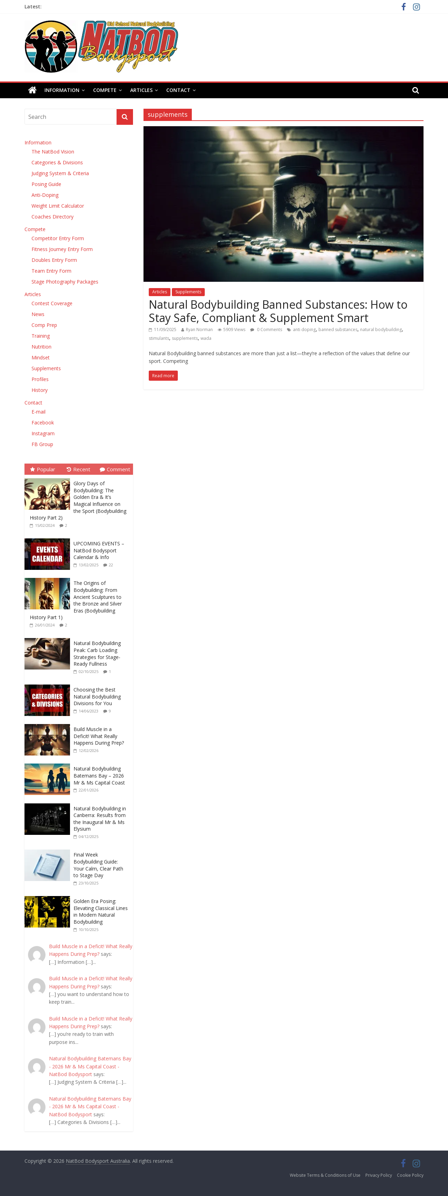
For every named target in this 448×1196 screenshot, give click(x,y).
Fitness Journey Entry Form (62, 249)
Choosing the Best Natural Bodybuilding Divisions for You (97, 696)
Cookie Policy (410, 1175)
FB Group (42, 444)
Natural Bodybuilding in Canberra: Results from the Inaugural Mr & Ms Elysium (100, 818)
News (37, 314)
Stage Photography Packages (64, 281)
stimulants (159, 338)
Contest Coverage (51, 303)
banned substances (337, 329)
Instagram (43, 433)
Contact (178, 90)
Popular (42, 469)
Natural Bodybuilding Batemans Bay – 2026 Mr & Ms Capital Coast (99, 775)
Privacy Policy (378, 1175)
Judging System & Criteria (60, 173)
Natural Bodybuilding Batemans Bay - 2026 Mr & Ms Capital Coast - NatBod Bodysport (90, 1066)
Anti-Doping (44, 195)
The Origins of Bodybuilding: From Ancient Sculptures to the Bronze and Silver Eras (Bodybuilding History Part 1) (76, 600)
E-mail (38, 411)
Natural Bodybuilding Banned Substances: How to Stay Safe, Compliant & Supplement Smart (278, 311)
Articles (141, 90)
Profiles (40, 379)
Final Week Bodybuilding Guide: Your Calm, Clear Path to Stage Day (98, 865)
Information (61, 90)
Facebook (42, 422)
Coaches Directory (52, 216)
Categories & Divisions (57, 162)
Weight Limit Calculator (57, 205)
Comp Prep (44, 325)
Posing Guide (46, 184)
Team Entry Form (51, 270)
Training (40, 335)
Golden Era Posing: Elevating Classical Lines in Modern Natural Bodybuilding (101, 911)
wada (206, 338)
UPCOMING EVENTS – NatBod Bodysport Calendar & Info (99, 550)
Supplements (188, 292)
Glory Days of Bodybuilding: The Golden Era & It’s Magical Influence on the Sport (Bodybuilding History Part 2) (78, 500)
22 (111, 564)
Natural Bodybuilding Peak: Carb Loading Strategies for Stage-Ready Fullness (97, 653)
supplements (185, 338)
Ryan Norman (199, 329)
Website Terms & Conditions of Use (325, 1175)
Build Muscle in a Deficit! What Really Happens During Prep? (99, 736)
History (39, 390)
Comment (115, 469)
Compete (105, 90)
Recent (78, 469)
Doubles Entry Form (54, 260)
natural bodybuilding (381, 329)
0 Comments (266, 329)
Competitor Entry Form (57, 238)
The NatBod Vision (52, 151)
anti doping (304, 329)
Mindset (40, 357)
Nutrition (41, 346)
